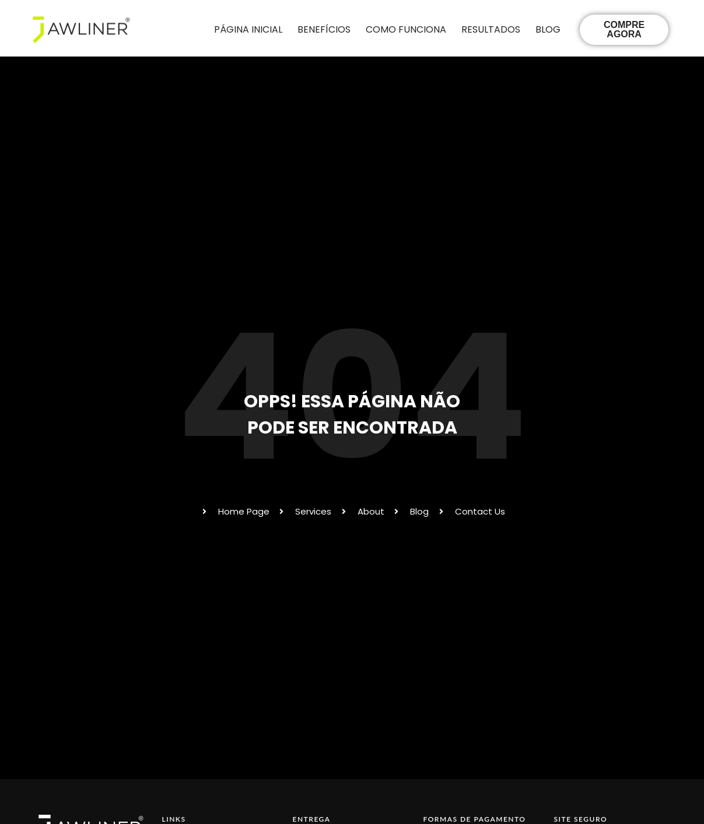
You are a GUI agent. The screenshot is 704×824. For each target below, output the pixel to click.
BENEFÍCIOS (324, 29)
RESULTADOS (490, 29)
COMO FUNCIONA (406, 29)
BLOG (548, 29)
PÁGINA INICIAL (248, 29)
